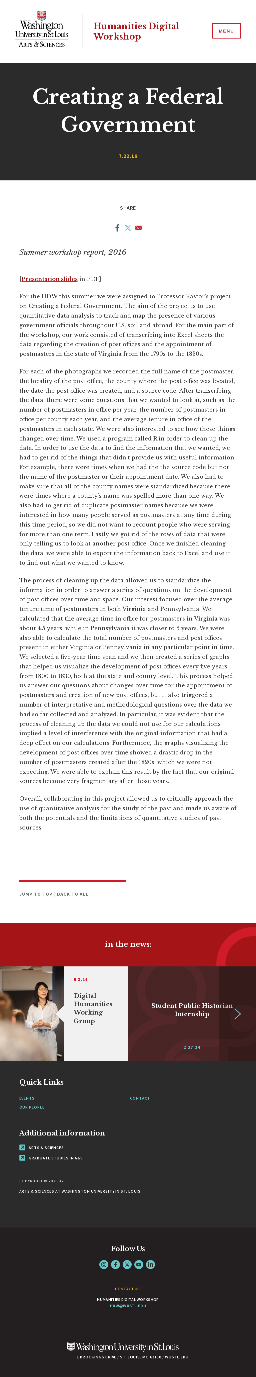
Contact (140, 1098)
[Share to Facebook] (117, 229)
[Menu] (226, 31)
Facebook (115, 1264)
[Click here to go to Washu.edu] (123, 1350)
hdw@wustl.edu (128, 1305)
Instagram (103, 1264)
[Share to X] (128, 229)
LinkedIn (150, 1264)
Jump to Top (36, 894)
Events (27, 1098)
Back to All (73, 894)
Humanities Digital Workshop (136, 31)
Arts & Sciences (41, 1147)
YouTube (138, 1264)
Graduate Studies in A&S (51, 1157)
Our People (32, 1107)
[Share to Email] (138, 229)
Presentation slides (50, 279)
